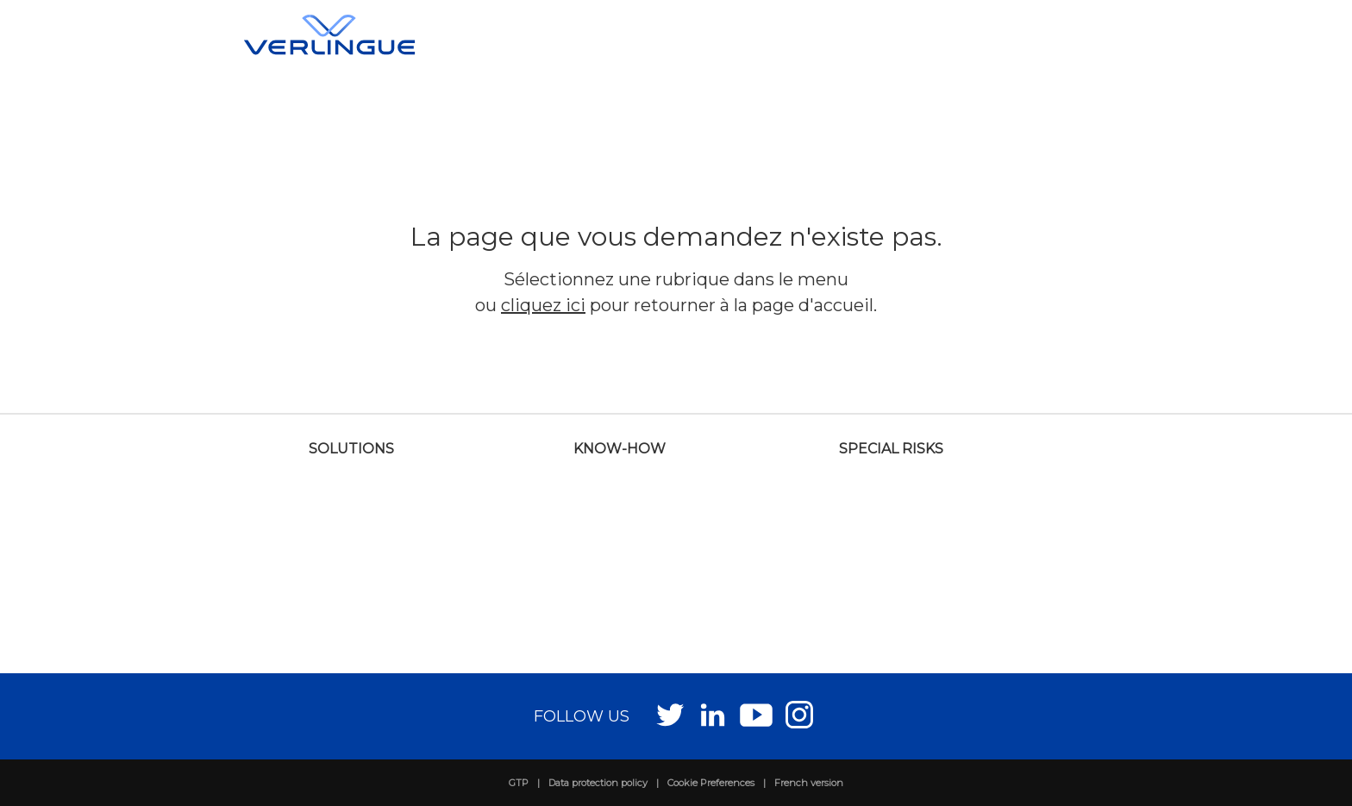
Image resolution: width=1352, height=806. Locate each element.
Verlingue (329, 34)
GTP (519, 783)
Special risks (891, 448)
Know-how (619, 448)
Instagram (799, 714)
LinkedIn (713, 714)
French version (808, 783)
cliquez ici (543, 305)
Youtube (756, 714)
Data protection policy (598, 783)
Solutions (351, 448)
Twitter (670, 714)
